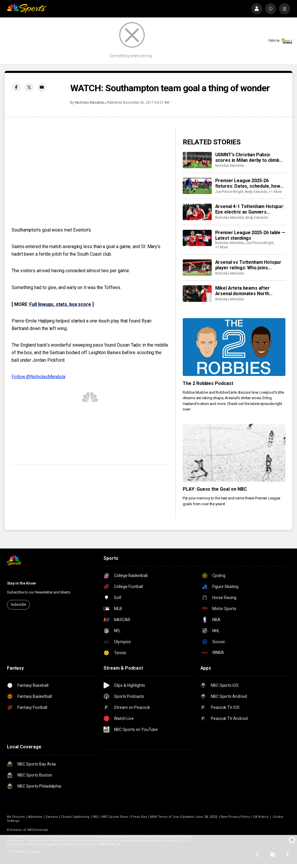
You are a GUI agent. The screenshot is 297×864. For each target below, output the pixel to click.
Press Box (139, 817)
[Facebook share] (16, 87)
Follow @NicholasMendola (38, 376)
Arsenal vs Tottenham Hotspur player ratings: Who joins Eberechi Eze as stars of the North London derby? (248, 264)
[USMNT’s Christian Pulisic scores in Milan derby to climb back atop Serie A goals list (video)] (197, 160)
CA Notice (261, 817)
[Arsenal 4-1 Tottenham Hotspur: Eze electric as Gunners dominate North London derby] (197, 212)
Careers (51, 817)
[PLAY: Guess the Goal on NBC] (234, 453)
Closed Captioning (75, 817)
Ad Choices (16, 817)
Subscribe (18, 605)
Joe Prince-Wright (229, 192)
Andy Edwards (256, 192)
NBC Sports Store (115, 817)
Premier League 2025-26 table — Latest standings (250, 235)
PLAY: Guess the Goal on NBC (215, 489)
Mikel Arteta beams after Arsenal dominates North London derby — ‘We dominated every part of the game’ (248, 290)
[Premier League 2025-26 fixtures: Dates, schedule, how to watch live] (197, 186)
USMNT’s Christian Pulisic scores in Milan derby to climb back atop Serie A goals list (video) (247, 157)
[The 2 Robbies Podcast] (234, 347)
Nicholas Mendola (89, 103)
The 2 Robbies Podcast (208, 383)
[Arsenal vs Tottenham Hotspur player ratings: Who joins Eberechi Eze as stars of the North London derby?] (197, 267)
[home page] (26, 8)
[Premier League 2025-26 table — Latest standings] (197, 238)
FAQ (95, 817)
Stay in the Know (21, 583)
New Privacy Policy (235, 817)
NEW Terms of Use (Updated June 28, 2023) (184, 817)
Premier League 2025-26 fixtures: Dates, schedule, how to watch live (247, 183)
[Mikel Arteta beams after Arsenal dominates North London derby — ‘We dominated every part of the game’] (197, 293)
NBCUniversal (37, 830)
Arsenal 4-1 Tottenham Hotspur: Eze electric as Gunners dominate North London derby (249, 209)
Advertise (35, 817)
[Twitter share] (29, 87)
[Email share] (41, 87)
